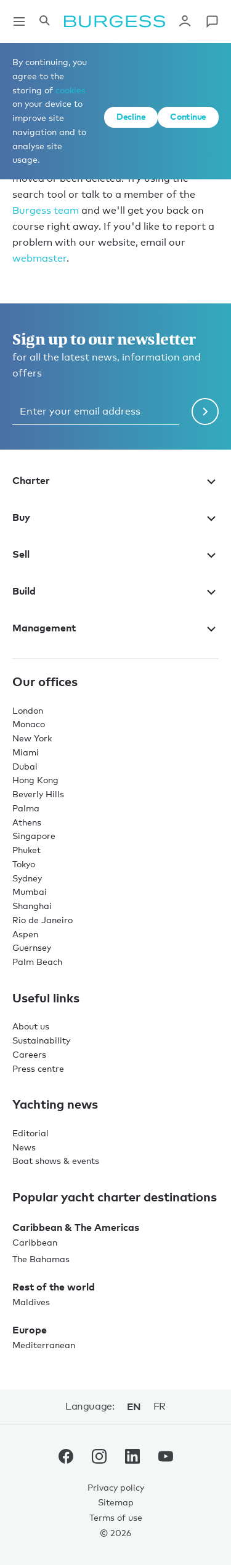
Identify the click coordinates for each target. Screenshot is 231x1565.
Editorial (30, 1133)
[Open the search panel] (44, 21)
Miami (25, 752)
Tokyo (23, 864)
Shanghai (32, 905)
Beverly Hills (38, 794)
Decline (130, 116)
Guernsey (31, 947)
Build (115, 591)
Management (115, 628)
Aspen (25, 934)
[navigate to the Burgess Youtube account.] (165, 1459)
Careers (29, 1054)
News (24, 1147)
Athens (26, 822)
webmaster (39, 258)
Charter (115, 480)
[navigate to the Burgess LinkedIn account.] (132, 1459)
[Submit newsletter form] (205, 411)
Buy (115, 517)
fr (159, 1406)
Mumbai (29, 891)
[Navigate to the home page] (114, 21)
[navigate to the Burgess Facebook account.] (65, 1459)
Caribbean (34, 1242)
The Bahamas (41, 1259)
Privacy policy (115, 1487)
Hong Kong (35, 780)
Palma (25, 808)
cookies (70, 90)
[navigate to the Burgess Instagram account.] (99, 1459)
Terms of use (115, 1517)
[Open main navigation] (19, 21)
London (27, 710)
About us (30, 1026)
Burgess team (45, 210)
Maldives (31, 1302)
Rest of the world (53, 1287)
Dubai (25, 766)
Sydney (27, 878)
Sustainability (41, 1040)
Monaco (28, 724)
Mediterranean (43, 1345)
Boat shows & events (55, 1160)
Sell (115, 554)
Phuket (26, 850)
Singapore (33, 835)
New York (32, 738)
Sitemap (116, 1502)
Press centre (38, 1068)
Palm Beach (37, 961)
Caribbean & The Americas (75, 1227)
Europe (29, 1330)
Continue (188, 116)
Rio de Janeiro (42, 920)
